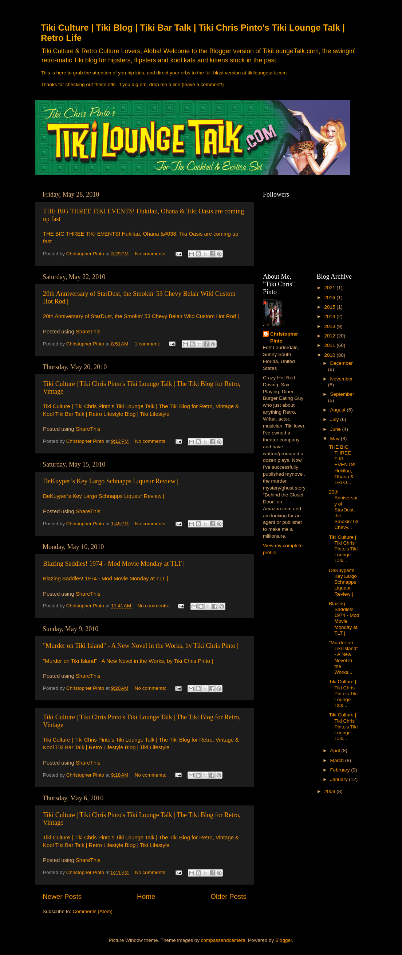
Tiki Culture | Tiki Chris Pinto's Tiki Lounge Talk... (343, 549)
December (341, 363)
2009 (330, 791)
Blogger (283, 940)
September (342, 394)
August (338, 410)
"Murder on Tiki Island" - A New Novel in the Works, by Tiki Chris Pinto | (141, 645)
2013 (330, 326)
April (336, 750)
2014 (330, 316)
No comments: (151, 253)
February (340, 770)
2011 (330, 345)
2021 (330, 287)
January (339, 779)
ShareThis (88, 332)
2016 (330, 297)
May (335, 438)
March (337, 760)
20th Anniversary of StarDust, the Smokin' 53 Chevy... (343, 509)
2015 (330, 307)
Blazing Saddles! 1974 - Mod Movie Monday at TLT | (114, 563)
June (336, 429)
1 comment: (148, 344)
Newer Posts (62, 896)
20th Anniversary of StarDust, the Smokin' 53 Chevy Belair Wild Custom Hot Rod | (141, 316)
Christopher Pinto (284, 337)
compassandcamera (223, 940)
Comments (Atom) (93, 911)
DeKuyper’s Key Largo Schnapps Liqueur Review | (110, 481)
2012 (330, 336)
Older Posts (228, 896)
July (335, 419)
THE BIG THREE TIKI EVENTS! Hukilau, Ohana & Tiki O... (342, 464)
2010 (330, 355)
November (341, 379)
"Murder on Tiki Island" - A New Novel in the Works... (343, 657)
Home (146, 896)
